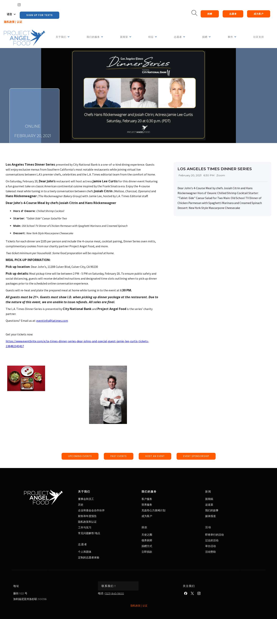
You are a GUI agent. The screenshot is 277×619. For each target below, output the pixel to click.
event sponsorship (196, 456)
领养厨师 (162, 540)
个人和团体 (100, 551)
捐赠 (209, 13)
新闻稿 (224, 499)
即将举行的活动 (230, 534)
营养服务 (162, 504)
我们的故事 (227, 510)
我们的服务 (164, 491)
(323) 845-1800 (114, 593)
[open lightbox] (26, 378)
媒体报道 (226, 516)
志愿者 (233, 13)
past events (118, 456)
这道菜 (224, 504)
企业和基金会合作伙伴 (106, 510)
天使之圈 (162, 534)
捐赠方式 (162, 546)
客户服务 (162, 499)
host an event (155, 456)
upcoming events (80, 456)
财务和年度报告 (102, 516)
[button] (11, 14)
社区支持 (258, 37)
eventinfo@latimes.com (52, 321)
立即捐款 (162, 551)
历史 (96, 504)
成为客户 (259, 13)
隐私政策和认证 (102, 521)
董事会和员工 (101, 499)
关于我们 (99, 491)
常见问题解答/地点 (104, 533)
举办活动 (226, 546)
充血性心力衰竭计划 (169, 510)
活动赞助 (226, 551)
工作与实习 (100, 527)
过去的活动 (227, 540)
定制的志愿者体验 (104, 557)
